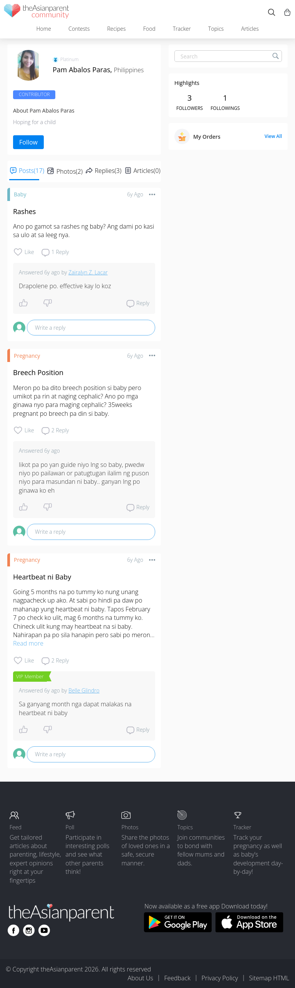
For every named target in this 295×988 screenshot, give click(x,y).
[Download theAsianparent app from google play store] (178, 930)
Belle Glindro (83, 690)
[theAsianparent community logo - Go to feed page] (36, 12)
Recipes (116, 28)
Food (149, 28)
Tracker (182, 28)
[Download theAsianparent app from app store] (249, 930)
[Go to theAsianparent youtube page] (44, 930)
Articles (250, 28)
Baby (20, 194)
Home (43, 28)
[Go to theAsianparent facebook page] (13, 930)
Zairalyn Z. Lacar (88, 272)
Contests (78, 28)
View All (273, 136)
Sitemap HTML (269, 978)
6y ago (135, 194)
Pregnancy (27, 355)
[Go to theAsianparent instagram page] (29, 930)
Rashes (24, 211)
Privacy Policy (220, 978)
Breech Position (38, 372)
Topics (216, 28)
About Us (140, 978)
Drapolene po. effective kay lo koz (65, 286)
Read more (28, 643)
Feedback (177, 978)
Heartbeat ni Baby (42, 576)
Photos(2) (69, 171)
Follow (28, 142)
